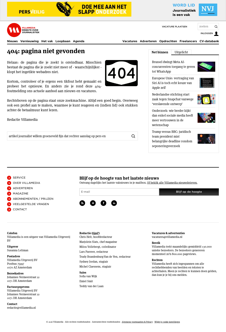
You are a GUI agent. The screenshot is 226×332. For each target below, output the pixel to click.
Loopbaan (62, 41)
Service (19, 177)
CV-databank (209, 41)
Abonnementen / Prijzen (33, 198)
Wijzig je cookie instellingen (167, 322)
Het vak (47, 41)
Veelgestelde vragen (31, 204)
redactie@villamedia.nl (21, 308)
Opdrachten (168, 41)
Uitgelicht (181, 52)
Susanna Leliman (17, 250)
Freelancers (188, 41)
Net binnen (160, 52)
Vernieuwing (29, 41)
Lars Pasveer (87, 252)
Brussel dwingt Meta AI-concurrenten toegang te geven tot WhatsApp (173, 66)
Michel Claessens (89, 266)
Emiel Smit (86, 281)
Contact (20, 209)
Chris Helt (85, 237)
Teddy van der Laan (91, 286)
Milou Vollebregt (89, 247)
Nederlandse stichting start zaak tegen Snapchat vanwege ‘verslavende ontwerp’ (173, 99)
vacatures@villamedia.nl (167, 237)
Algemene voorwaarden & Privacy (137, 322)
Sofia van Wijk (88, 276)
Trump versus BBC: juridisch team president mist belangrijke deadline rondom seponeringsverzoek (172, 139)
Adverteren (148, 41)
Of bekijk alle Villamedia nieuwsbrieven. (172, 183)
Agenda (78, 41)
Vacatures (129, 41)
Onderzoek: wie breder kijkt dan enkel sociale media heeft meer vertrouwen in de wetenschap (172, 118)
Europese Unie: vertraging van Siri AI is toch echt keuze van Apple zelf (173, 83)
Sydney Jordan (88, 261)
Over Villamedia (26, 183)
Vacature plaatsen (174, 26)
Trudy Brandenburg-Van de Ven (98, 257)
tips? (96, 233)
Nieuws (12, 41)
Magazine (20, 193)
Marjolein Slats (88, 242)
